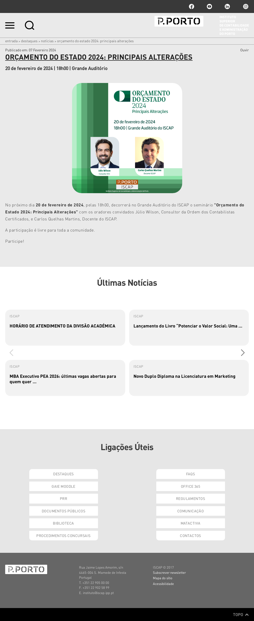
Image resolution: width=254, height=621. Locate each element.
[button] (242, 353)
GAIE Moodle (63, 486)
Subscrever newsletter (169, 572)
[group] (65, 327)
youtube (209, 6)
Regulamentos (190, 498)
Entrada (11, 40)
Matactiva (191, 523)
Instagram (245, 6)
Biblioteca (63, 523)
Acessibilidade (163, 583)
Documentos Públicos (63, 510)
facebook (191, 6)
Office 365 (190, 486)
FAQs (190, 473)
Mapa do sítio (162, 578)
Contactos (190, 535)
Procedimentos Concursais (63, 535)
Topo (241, 614)
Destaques (29, 40)
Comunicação (190, 510)
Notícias (47, 40)
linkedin (227, 6)
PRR (63, 498)
